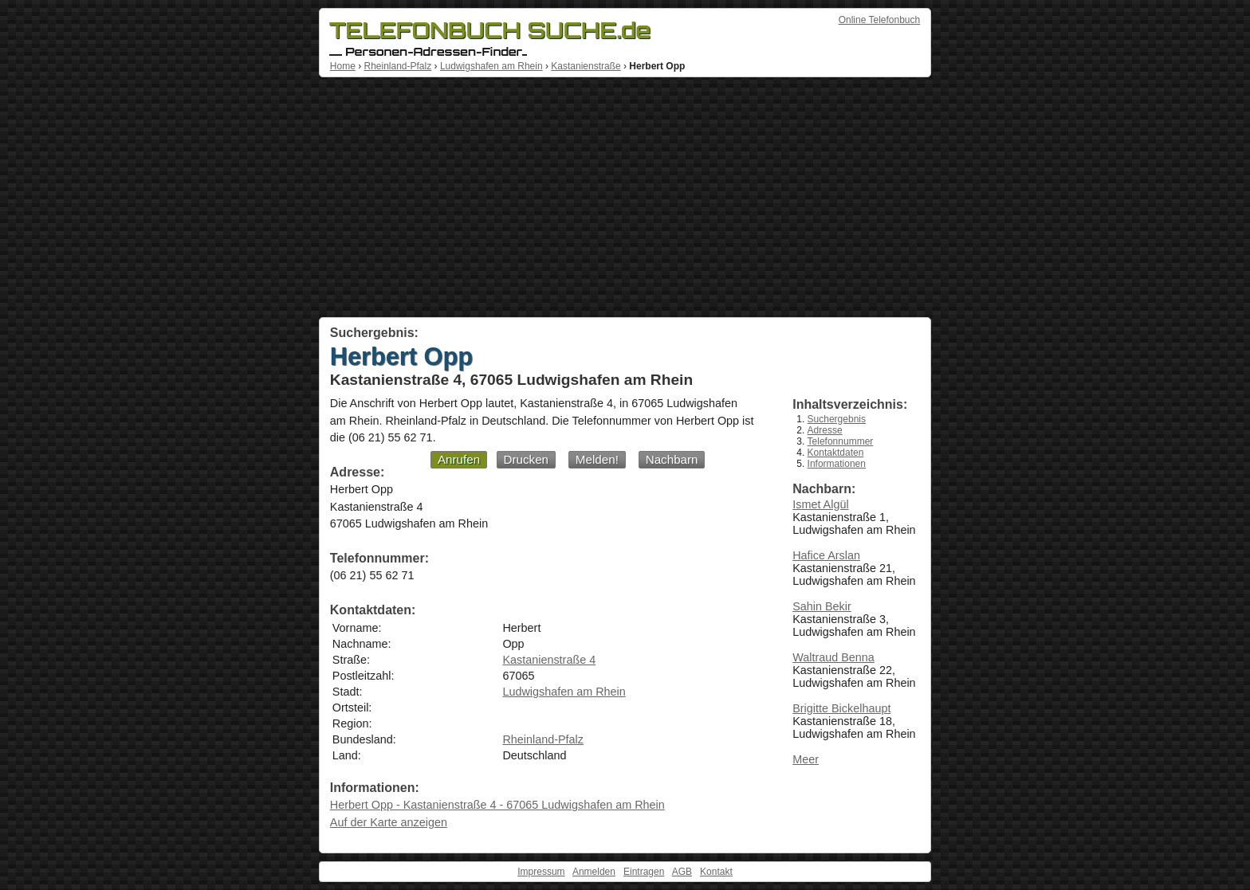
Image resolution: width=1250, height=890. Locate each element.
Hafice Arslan (826, 555)
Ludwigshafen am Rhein (491, 66)
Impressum (540, 871)
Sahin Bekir (821, 606)
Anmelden (593, 871)
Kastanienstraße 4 (549, 659)
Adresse (825, 430)
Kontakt (716, 871)
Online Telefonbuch (880, 19)
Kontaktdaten (836, 452)
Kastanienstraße (585, 66)
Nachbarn (672, 459)
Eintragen (643, 871)
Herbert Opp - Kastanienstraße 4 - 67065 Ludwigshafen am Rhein (497, 804)
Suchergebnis (837, 419)
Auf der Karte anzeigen (388, 822)
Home (343, 66)
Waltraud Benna (833, 657)
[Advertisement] (625, 197)
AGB (682, 871)
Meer (805, 759)
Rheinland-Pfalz (397, 66)
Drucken (526, 459)
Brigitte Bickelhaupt (841, 708)
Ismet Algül (820, 504)
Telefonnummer (841, 441)
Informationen (837, 463)
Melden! (597, 459)
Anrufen (459, 459)
